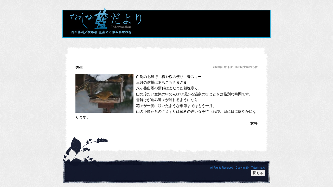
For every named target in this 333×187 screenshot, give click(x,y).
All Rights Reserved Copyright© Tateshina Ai (237, 167)
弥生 (79, 68)
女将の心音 (250, 67)
